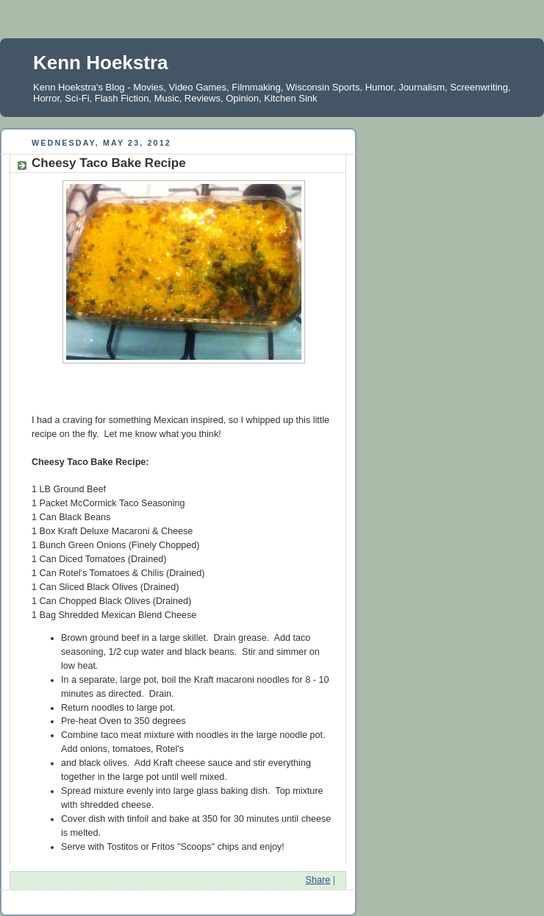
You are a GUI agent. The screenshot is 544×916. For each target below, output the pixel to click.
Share (318, 880)
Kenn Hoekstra (100, 63)
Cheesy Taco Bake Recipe (109, 163)
